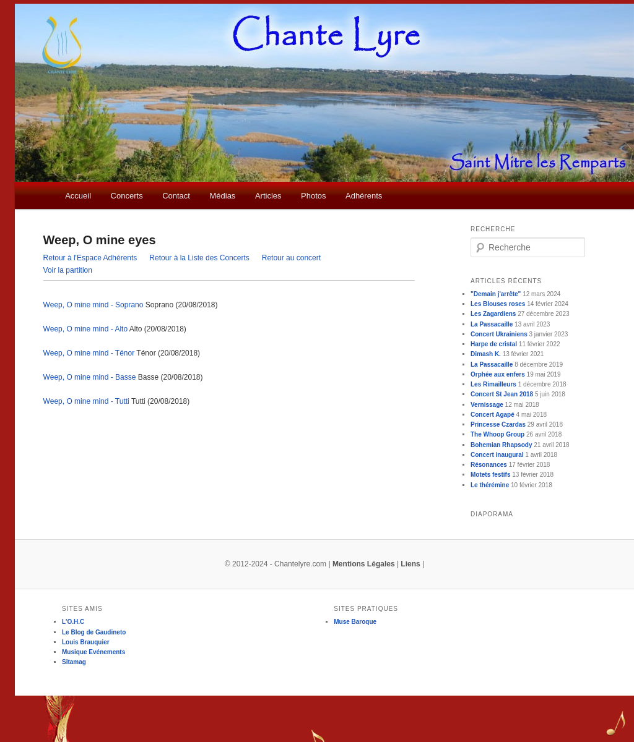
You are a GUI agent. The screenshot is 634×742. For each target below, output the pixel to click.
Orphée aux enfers (498, 374)
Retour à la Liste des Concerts (199, 258)
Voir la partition (67, 270)
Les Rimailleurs (493, 384)
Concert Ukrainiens (499, 334)
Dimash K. (486, 354)
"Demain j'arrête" (496, 294)
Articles (268, 195)
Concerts (127, 195)
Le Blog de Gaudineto (94, 632)
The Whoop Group (497, 434)
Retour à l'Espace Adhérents (90, 258)
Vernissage (487, 404)
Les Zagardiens (493, 313)
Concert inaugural (497, 454)
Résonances (489, 464)
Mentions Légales (363, 564)
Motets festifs (490, 474)
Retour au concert (291, 258)
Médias (222, 195)
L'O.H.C (73, 621)
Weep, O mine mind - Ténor (89, 353)
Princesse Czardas (498, 424)
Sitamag (74, 662)
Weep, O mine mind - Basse (89, 377)
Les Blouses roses (498, 304)
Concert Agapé (493, 414)
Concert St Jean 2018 (502, 394)
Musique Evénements (93, 652)
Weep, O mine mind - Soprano (93, 305)
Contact (176, 195)
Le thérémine (490, 485)
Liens (410, 564)
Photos (313, 195)
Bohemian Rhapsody (501, 444)
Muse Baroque (355, 621)
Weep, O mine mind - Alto (85, 329)
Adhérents (363, 195)
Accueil (78, 195)
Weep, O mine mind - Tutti (86, 401)
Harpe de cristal (494, 344)
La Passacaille (492, 324)
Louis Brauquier (86, 642)
